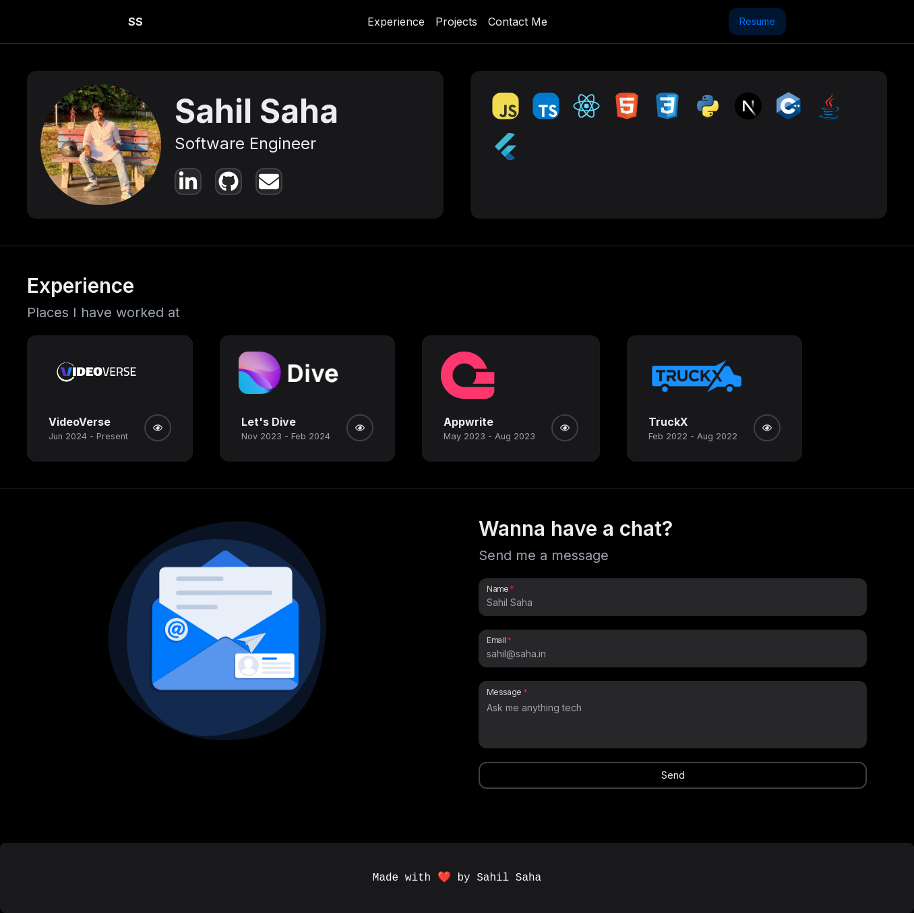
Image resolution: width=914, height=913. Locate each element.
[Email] (673, 654)
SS (135, 21)
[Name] (673, 602)
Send (673, 775)
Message (504, 691)
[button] (226, 634)
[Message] (673, 721)
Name (497, 588)
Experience (396, 21)
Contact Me (517, 21)
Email (496, 639)
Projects (456, 21)
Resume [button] (757, 21)
